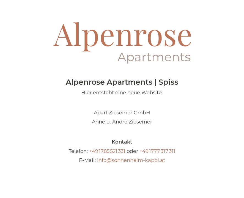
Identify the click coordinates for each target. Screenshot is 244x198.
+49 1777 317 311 (157, 151)
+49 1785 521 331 (107, 151)
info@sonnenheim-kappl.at (131, 160)
